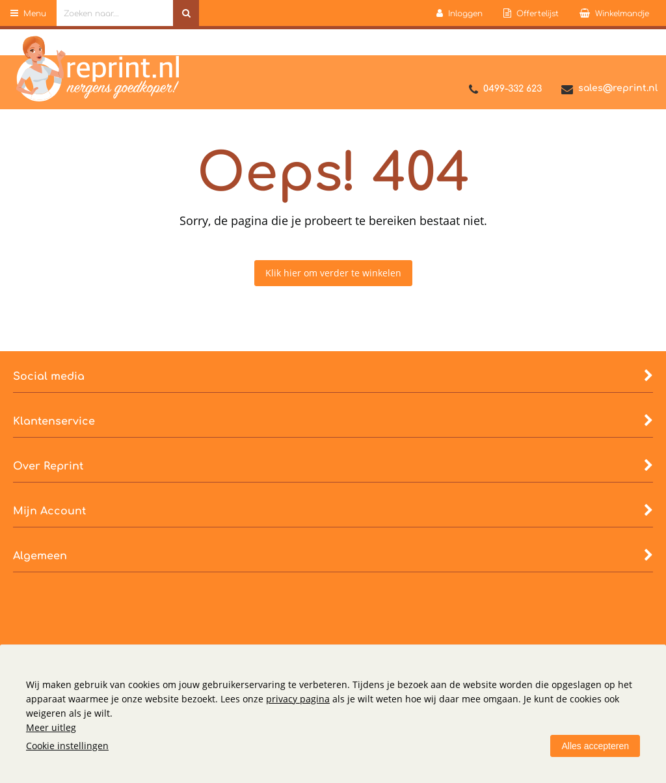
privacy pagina (298, 699)
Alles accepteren (595, 746)
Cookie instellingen (67, 745)
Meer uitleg (51, 727)
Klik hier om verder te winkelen (333, 273)
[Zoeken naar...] (186, 13)
